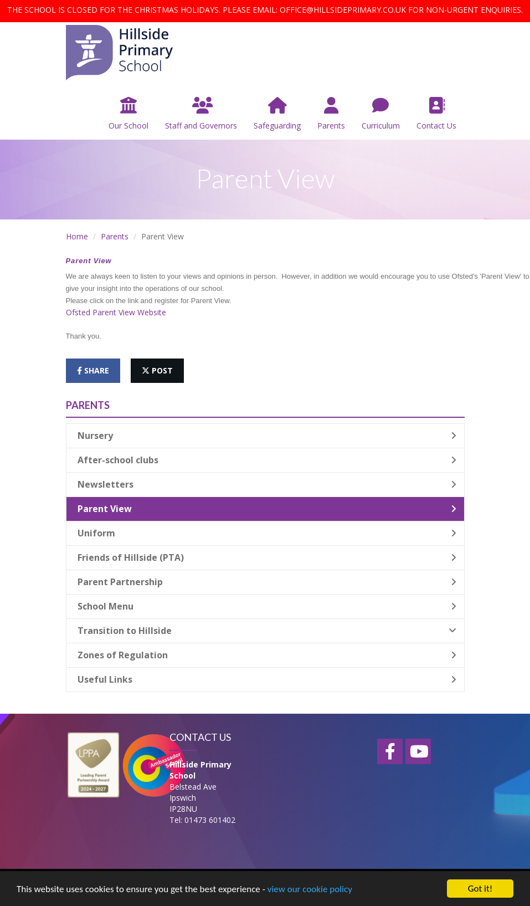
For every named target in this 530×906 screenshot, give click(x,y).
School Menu (267, 606)
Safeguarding (277, 114)
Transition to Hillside (267, 631)
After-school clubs (267, 460)
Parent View (267, 509)
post (157, 370)
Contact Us (436, 114)
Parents (331, 114)
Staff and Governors (201, 114)
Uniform (267, 533)
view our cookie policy (309, 890)
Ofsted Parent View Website (116, 312)
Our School (128, 114)
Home (77, 236)
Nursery (267, 435)
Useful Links (267, 679)
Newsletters (267, 484)
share (93, 370)
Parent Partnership (267, 582)
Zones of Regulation (267, 655)
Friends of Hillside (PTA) (267, 557)
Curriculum (381, 114)
